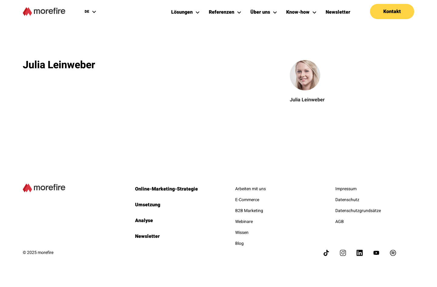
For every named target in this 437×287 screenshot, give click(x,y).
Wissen (242, 232)
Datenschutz (347, 200)
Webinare (244, 221)
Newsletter (147, 236)
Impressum (346, 189)
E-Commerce (247, 200)
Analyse (144, 220)
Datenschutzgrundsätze (358, 211)
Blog (239, 243)
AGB (339, 221)
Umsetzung (147, 204)
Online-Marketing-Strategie (166, 189)
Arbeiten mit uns (250, 189)
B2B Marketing (249, 211)
